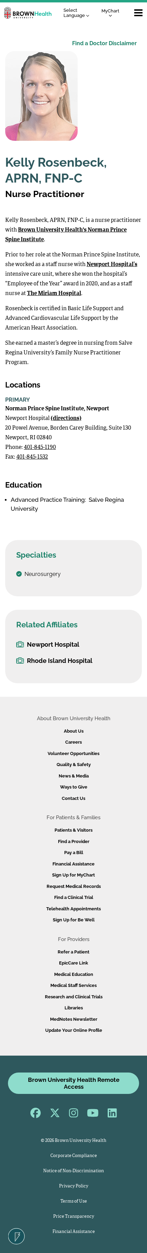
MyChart (110, 12)
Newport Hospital (47, 644)
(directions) (66, 418)
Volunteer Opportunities (73, 753)
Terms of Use (73, 1201)
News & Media (74, 776)
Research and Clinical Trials (73, 996)
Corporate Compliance (73, 1156)
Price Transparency (73, 1216)
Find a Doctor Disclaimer (104, 43)
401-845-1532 (32, 457)
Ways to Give (73, 787)
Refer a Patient (73, 952)
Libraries (74, 1007)
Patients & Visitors (73, 830)
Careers (73, 742)
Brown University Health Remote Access (73, 1083)
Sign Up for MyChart (73, 875)
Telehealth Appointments (73, 908)
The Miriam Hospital (54, 293)
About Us (74, 731)
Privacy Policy (73, 1186)
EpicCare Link (73, 963)
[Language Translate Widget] (78, 13)
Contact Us (73, 798)
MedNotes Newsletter (73, 1019)
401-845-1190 (40, 447)
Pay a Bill (73, 852)
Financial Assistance (73, 864)
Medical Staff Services (73, 985)
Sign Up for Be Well (74, 919)
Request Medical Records (74, 886)
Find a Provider (73, 841)
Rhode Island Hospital (54, 660)
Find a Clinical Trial (73, 897)
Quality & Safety (74, 764)
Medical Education (73, 974)
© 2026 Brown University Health (73, 1140)
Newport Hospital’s (112, 264)
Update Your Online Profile (73, 1030)
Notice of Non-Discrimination (73, 1171)
